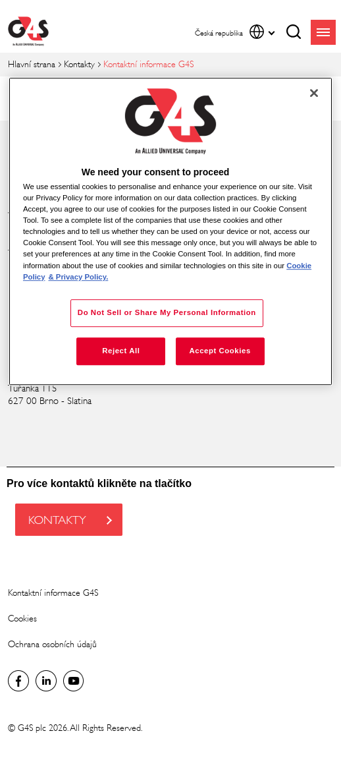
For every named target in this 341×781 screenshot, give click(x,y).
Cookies (22, 618)
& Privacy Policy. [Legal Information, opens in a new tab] (78, 277)
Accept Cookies (219, 351)
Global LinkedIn (46, 680)
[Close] (314, 92)
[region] (170, 231)
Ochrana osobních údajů (52, 644)
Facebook (18, 680)
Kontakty (79, 64)
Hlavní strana (31, 64)
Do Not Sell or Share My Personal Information (167, 312)
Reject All (121, 351)
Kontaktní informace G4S (53, 592)
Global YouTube (73, 680)
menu (323, 32)
